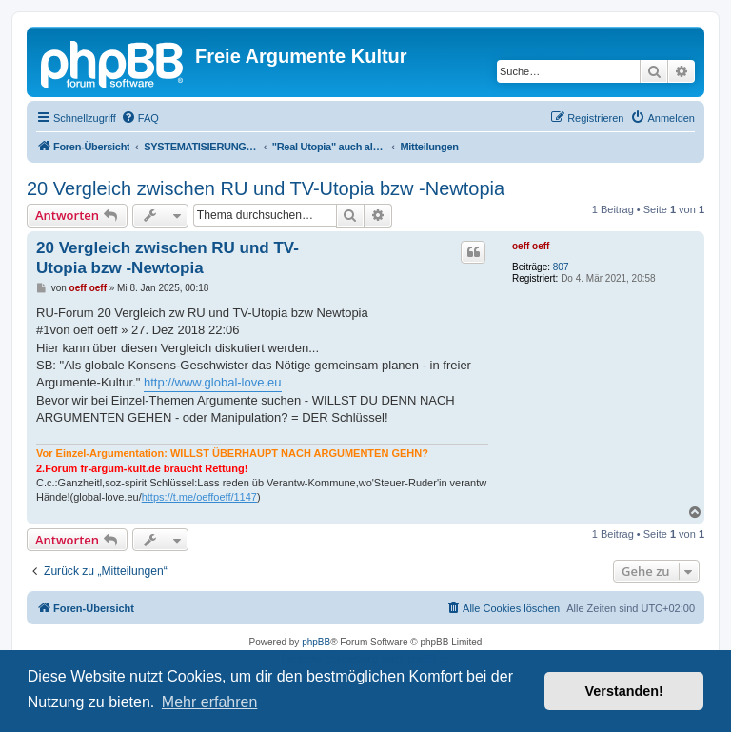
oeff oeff (530, 246)
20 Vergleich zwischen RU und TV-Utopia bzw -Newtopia (265, 188)
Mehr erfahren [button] (210, 702)
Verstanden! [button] (624, 691)
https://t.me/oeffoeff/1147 (199, 497)
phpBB (316, 642)
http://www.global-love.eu (213, 382)
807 (561, 267)
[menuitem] (140, 118)
